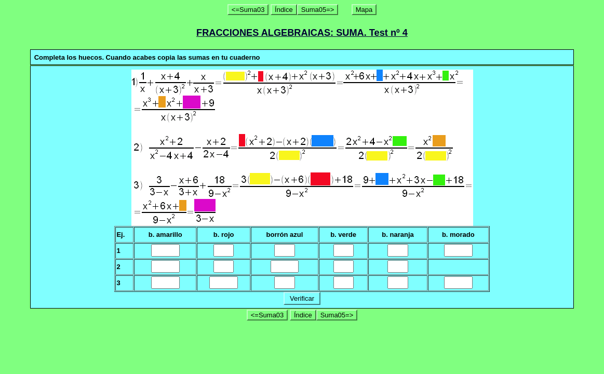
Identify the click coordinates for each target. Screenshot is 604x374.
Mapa (364, 10)
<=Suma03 (248, 10)
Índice (284, 10)
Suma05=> (317, 10)
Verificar (302, 298)
